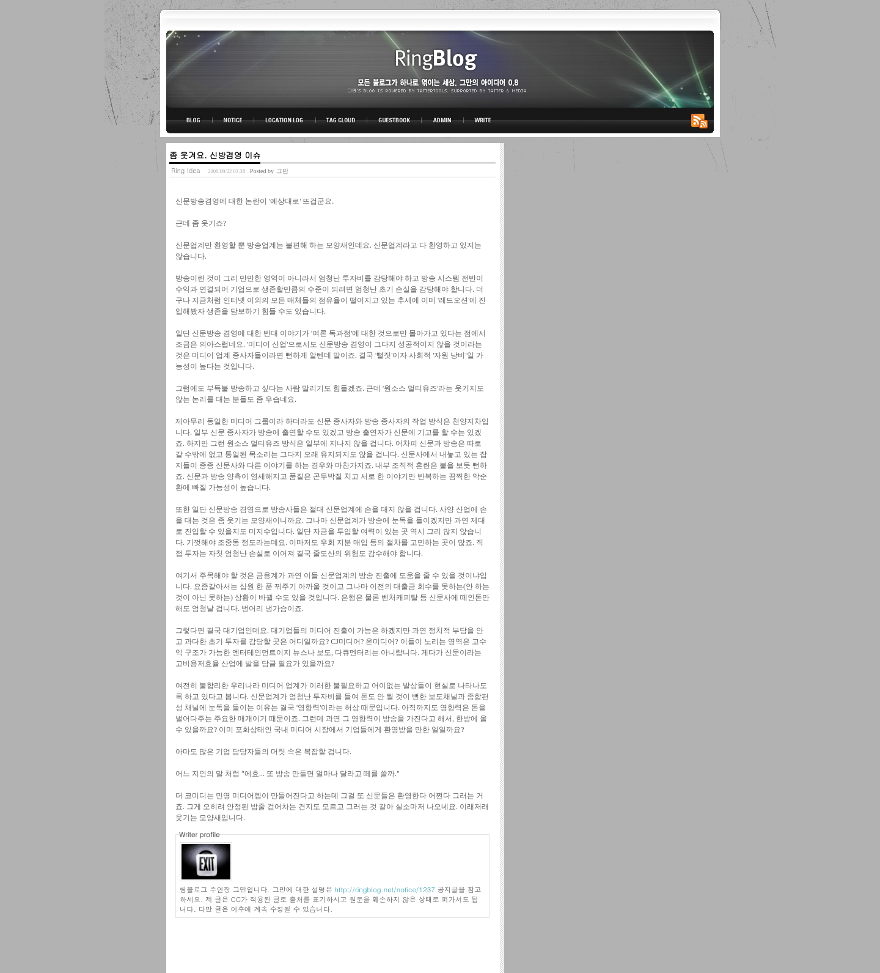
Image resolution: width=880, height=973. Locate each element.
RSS (701, 120)
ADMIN (443, 120)
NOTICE (234, 120)
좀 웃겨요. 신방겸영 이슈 (214, 155)
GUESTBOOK (394, 120)
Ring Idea (185, 170)
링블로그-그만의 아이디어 (440, 68)
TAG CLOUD (341, 120)
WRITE (482, 120)
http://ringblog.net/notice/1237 (385, 889)
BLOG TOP (189, 120)
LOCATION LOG (285, 120)
